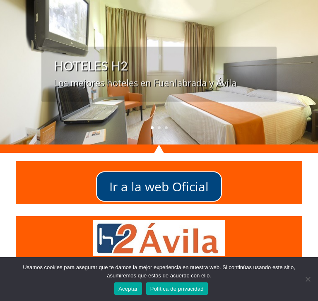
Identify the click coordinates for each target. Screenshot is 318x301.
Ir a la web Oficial (159, 186)
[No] (308, 279)
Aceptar (128, 289)
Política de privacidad (177, 289)
